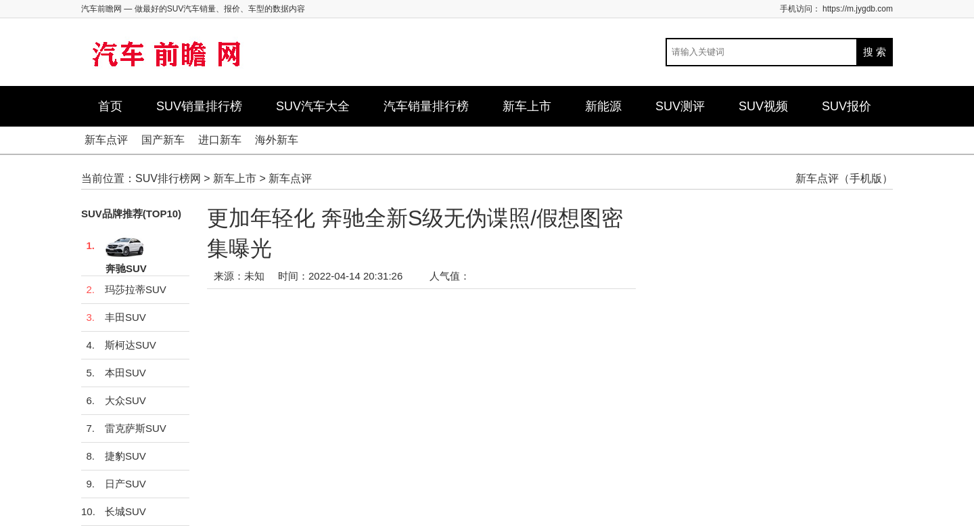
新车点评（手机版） (844, 178)
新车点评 (106, 140)
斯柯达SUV (118, 345)
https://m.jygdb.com (857, 9)
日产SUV (113, 484)
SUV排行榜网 (168, 178)
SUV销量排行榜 (199, 106)
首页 (110, 106)
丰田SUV (113, 317)
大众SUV (113, 400)
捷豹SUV (113, 456)
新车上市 (527, 106)
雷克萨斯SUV (123, 428)
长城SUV (113, 511)
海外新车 (276, 140)
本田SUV (113, 373)
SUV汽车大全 (313, 106)
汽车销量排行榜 (426, 106)
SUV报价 (846, 106)
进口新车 (219, 140)
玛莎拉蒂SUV (123, 289)
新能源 (603, 106)
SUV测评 (680, 106)
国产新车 (163, 140)
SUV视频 (763, 106)
